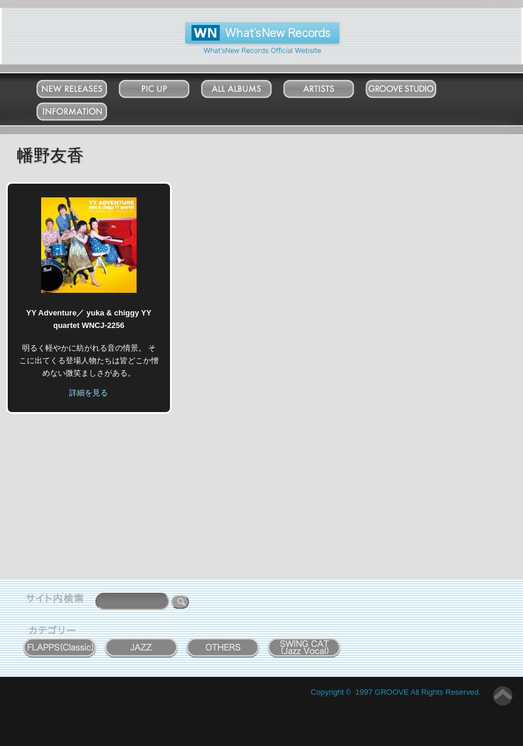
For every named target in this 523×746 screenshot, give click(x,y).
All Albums (248, 86)
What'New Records (243, 26)
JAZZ (141, 641)
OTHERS (223, 641)
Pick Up (166, 86)
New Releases (84, 86)
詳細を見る (88, 392)
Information (83, 109)
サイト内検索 (57, 599)
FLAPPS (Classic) (59, 641)
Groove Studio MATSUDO (413, 91)
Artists (330, 86)
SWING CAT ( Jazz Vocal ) (304, 645)
